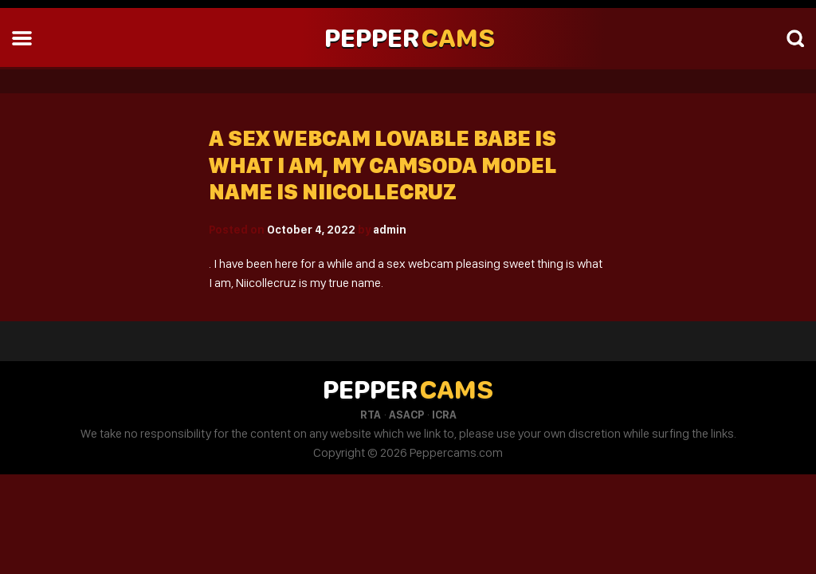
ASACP (406, 414)
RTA (370, 414)
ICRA (444, 414)
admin (389, 229)
